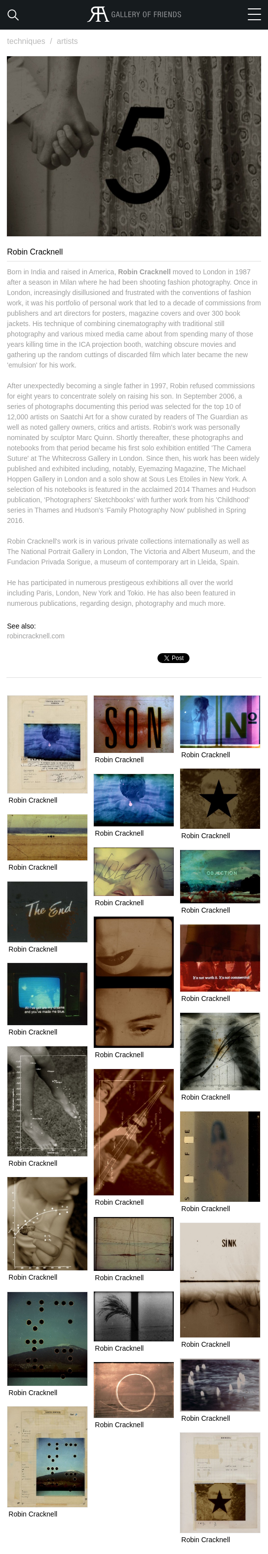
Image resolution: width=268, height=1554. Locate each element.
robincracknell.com (36, 636)
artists (67, 41)
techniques (30, 41)
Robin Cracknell (32, 800)
